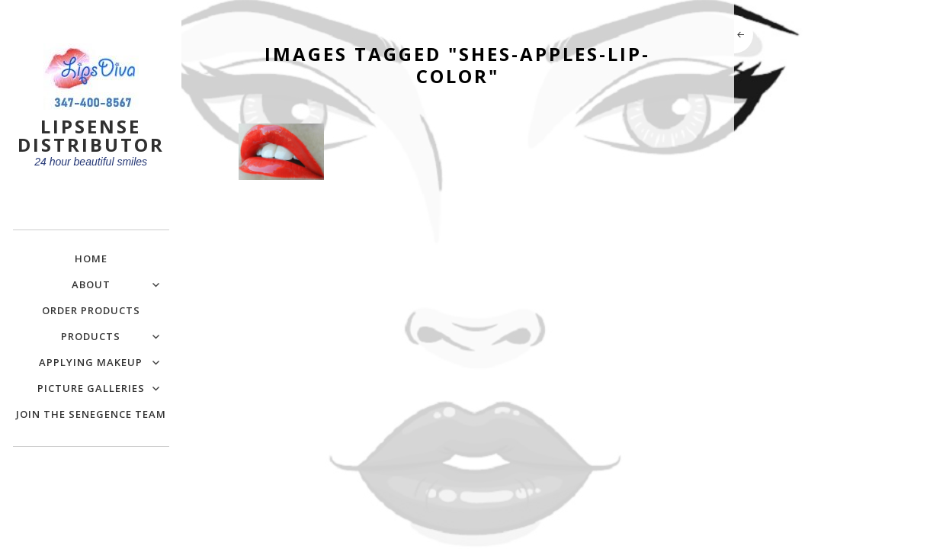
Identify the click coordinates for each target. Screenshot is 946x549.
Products (90, 336)
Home (91, 258)
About (91, 284)
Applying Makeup (91, 362)
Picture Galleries (91, 388)
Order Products (91, 310)
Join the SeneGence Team (91, 414)
